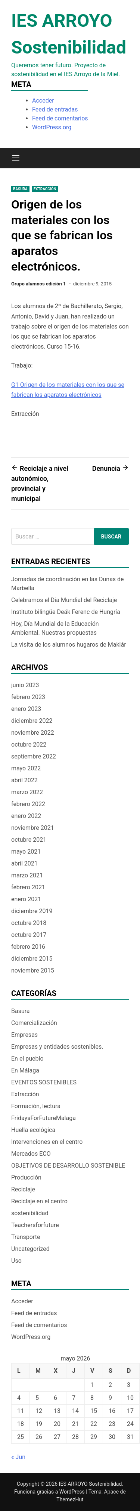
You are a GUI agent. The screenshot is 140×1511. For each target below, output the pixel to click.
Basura (20, 189)
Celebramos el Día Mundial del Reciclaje (64, 600)
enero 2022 (26, 815)
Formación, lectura (35, 1106)
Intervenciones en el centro (47, 1141)
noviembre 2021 (32, 827)
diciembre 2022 (31, 720)
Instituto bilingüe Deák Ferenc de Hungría (68, 611)
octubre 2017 (28, 934)
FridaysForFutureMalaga (43, 1118)
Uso (16, 1260)
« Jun (18, 1456)
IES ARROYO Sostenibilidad (90, 1484)
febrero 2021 (28, 887)
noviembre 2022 (32, 732)
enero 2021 (26, 899)
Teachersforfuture (35, 1225)
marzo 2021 (27, 875)
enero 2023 (26, 708)
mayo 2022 (26, 768)
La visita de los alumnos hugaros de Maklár (68, 644)
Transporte (25, 1236)
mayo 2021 (26, 851)
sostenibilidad (30, 1213)
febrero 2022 (28, 804)
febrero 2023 (28, 697)
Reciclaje (23, 1189)
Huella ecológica (33, 1129)
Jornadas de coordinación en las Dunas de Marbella (67, 584)
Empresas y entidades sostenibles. (57, 1046)
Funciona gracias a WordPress (50, 1492)
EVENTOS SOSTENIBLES (44, 1082)
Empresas (24, 1034)
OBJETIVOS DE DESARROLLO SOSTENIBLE (68, 1165)
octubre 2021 (28, 839)
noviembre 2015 (32, 970)
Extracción (45, 189)
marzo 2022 (27, 792)
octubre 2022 (28, 744)
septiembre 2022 (33, 756)
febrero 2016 (28, 946)
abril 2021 (24, 863)
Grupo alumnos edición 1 (38, 284)
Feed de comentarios (60, 118)
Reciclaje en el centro (39, 1201)
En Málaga (25, 1070)
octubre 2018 (28, 922)
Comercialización (34, 1022)
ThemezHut (69, 1499)
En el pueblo (27, 1058)
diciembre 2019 (31, 911)
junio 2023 (25, 685)
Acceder (43, 100)
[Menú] (15, 158)
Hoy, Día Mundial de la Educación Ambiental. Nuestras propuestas (55, 628)
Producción (26, 1177)
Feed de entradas (55, 109)
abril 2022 (24, 780)
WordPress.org (51, 127)
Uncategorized (30, 1248)
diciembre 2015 (31, 958)
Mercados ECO (31, 1153)
